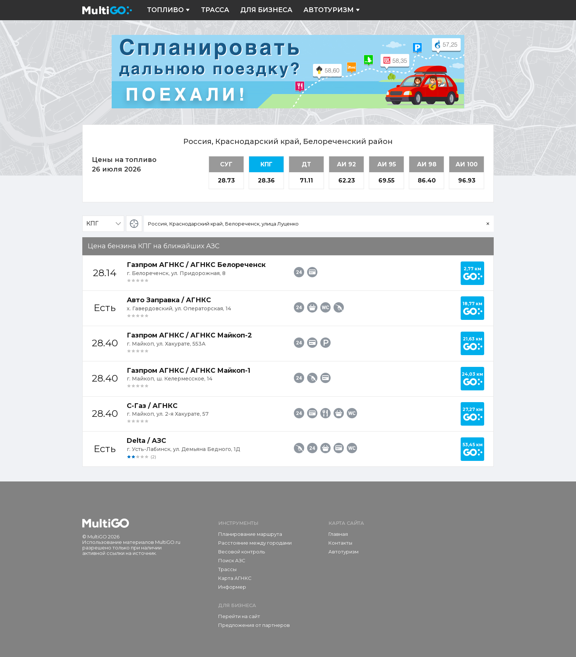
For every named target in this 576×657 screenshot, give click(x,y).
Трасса (215, 10)
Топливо (168, 10)
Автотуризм (331, 10)
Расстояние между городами (255, 543)
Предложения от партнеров (254, 625)
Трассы (227, 569)
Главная (338, 534)
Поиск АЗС (231, 560)
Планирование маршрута (250, 534)
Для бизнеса (266, 10)
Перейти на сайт (239, 616)
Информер (232, 587)
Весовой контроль (241, 552)
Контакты (340, 543)
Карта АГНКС (235, 578)
